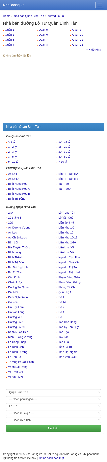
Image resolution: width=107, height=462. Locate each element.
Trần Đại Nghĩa (68, 352)
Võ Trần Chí (15, 371)
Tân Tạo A (65, 188)
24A (10, 212)
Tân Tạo (64, 183)
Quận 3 (9, 39)
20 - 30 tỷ (64, 151)
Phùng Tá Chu (67, 287)
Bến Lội (13, 242)
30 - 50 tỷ (64, 156)
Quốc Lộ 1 (65, 292)
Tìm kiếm (53, 428)
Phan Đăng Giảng (70, 282)
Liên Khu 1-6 (66, 227)
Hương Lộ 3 (15, 322)
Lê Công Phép (17, 342)
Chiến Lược (15, 282)
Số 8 (61, 317)
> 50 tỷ (63, 161)
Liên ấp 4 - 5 (66, 222)
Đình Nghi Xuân (18, 297)
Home (6, 16)
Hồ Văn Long (16, 312)
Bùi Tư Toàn (15, 272)
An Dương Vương (19, 227)
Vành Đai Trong (17, 366)
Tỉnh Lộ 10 (65, 347)
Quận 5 (43, 29)
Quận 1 (9, 29)
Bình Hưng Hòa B (19, 193)
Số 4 (61, 312)
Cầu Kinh (14, 277)
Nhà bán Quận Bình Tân (29, 16)
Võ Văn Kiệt (15, 376)
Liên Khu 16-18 (68, 237)
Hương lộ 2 (15, 317)
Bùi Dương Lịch (18, 267)
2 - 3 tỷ (12, 151)
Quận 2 (9, 34)
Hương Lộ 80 (16, 327)
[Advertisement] (53, 93)
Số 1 (61, 297)
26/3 (10, 222)
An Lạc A (13, 178)
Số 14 (62, 302)
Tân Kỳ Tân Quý (69, 327)
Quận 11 (77, 39)
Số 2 (61, 307)
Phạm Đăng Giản (69, 277)
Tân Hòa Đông (68, 322)
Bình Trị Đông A (68, 173)
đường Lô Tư (56, 16)
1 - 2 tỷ (12, 146)
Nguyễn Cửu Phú (69, 257)
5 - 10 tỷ (13, 161)
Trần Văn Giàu (68, 356)
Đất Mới (13, 292)
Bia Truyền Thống (19, 247)
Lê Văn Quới (66, 217)
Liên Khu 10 (66, 232)
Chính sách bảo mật (51, 458)
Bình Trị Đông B (68, 178)
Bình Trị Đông (16, 198)
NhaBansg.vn (13, 5)
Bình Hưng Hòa (17, 183)
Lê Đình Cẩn (16, 347)
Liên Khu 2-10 (67, 242)
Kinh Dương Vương (20, 337)
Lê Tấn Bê (14, 356)
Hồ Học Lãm (16, 307)
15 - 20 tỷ (64, 146)
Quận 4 (9, 44)
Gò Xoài (13, 302)
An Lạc (12, 173)
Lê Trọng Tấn (67, 212)
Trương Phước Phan (21, 361)
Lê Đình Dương (17, 352)
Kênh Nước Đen (18, 332)
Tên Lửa (64, 342)
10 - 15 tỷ (64, 141)
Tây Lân (64, 337)
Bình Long (14, 252)
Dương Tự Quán (18, 287)
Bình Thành (15, 257)
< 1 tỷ (11, 141)
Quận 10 (77, 34)
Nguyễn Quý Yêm (69, 262)
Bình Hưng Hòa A (19, 188)
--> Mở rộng (93, 49)
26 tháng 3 (14, 217)
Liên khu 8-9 (66, 252)
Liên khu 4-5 (66, 247)
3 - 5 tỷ (12, 156)
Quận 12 (77, 44)
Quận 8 (43, 44)
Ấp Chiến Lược (17, 237)
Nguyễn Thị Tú (68, 267)
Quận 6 (43, 34)
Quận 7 (43, 39)
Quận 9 (76, 29)
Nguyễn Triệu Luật (70, 272)
